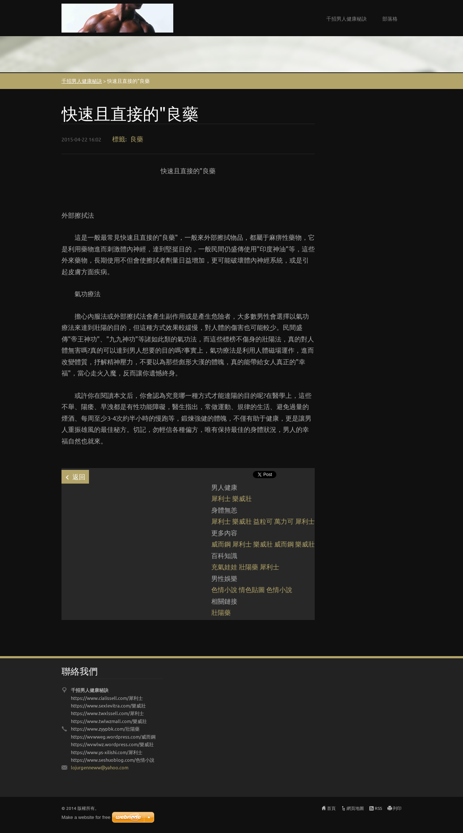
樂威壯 (242, 498)
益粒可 (263, 521)
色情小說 (224, 589)
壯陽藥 (248, 566)
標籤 (118, 139)
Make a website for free (85, 817)
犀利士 (221, 498)
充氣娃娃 (224, 566)
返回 (78, 476)
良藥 (136, 139)
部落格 (390, 18)
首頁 (331, 808)
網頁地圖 (355, 808)
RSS (378, 808)
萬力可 (284, 521)
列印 (397, 808)
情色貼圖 (252, 589)
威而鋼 (221, 544)
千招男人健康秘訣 (346, 18)
